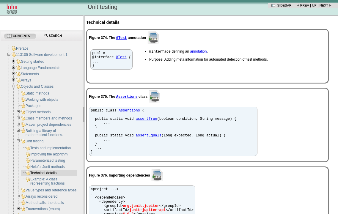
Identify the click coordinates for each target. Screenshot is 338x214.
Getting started (32, 61)
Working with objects (42, 99)
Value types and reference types (51, 190)
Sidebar (284, 5)
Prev (304, 5)
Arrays (26, 80)
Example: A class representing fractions (47, 181)
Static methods (37, 93)
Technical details (43, 173)
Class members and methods (49, 118)
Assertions (127, 100)
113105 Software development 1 (41, 55)
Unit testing (34, 141)
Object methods (38, 112)
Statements (30, 74)
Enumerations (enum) (43, 209)
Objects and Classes (37, 86)
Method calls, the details (45, 203)
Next (324, 5)
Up (314, 5)
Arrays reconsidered (41, 196)
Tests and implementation (50, 148)
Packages (33, 106)
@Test (121, 37)
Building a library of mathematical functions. (44, 133)
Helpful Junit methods (47, 167)
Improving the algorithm (48, 154)
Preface (22, 48)
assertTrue (146, 124)
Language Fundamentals (40, 68)
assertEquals (148, 144)
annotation (198, 52)
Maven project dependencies (48, 124)
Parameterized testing (47, 160)
